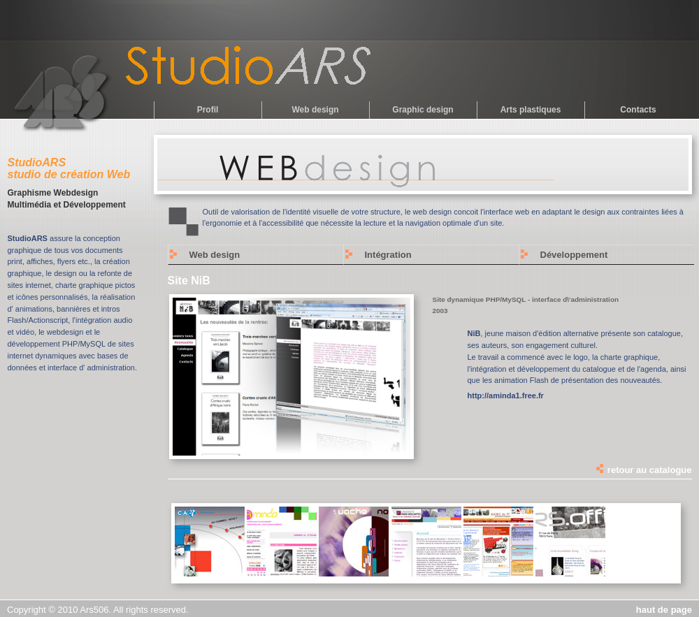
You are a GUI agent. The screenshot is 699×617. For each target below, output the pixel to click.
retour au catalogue (643, 470)
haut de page (664, 609)
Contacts (638, 110)
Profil (208, 110)
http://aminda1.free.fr (506, 395)
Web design (314, 110)
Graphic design (422, 110)
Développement (574, 254)
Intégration (388, 254)
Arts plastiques (530, 110)
